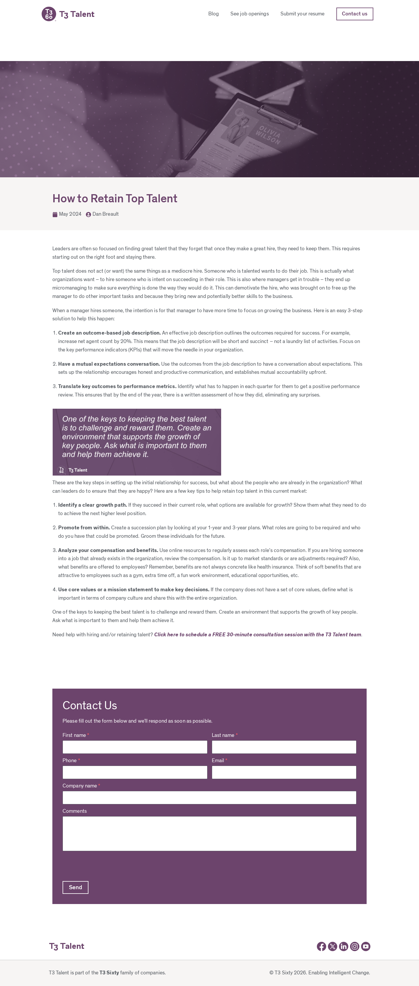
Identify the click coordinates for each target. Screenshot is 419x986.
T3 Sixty (109, 973)
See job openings (249, 14)
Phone (71, 760)
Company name (81, 786)
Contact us (354, 14)
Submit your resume (302, 14)
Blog (213, 14)
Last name (225, 735)
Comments (75, 811)
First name (76, 735)
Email (220, 760)
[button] (75, 887)
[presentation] (107, 865)
